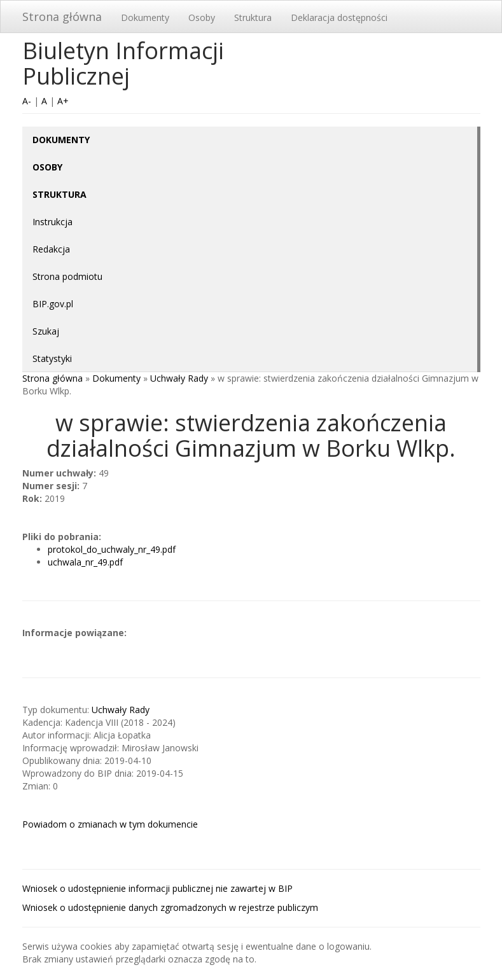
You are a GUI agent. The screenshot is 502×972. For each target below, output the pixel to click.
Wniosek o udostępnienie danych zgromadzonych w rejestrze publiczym (170, 907)
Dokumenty (145, 17)
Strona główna (62, 16)
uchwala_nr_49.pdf (85, 562)
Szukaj (45, 331)
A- (26, 101)
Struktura (253, 17)
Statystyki (52, 358)
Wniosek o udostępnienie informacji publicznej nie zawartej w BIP (157, 888)
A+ (63, 101)
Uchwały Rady (179, 378)
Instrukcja (52, 222)
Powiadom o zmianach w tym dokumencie (110, 824)
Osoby (201, 17)
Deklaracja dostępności (339, 17)
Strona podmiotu (67, 276)
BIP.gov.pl (52, 304)
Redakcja (51, 249)
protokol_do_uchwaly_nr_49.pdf (112, 549)
